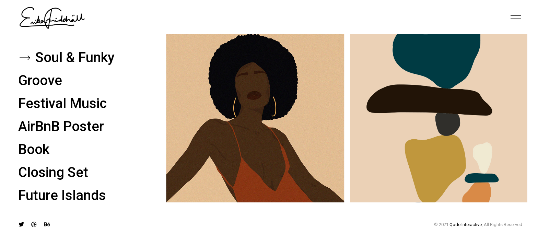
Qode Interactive (465, 224)
